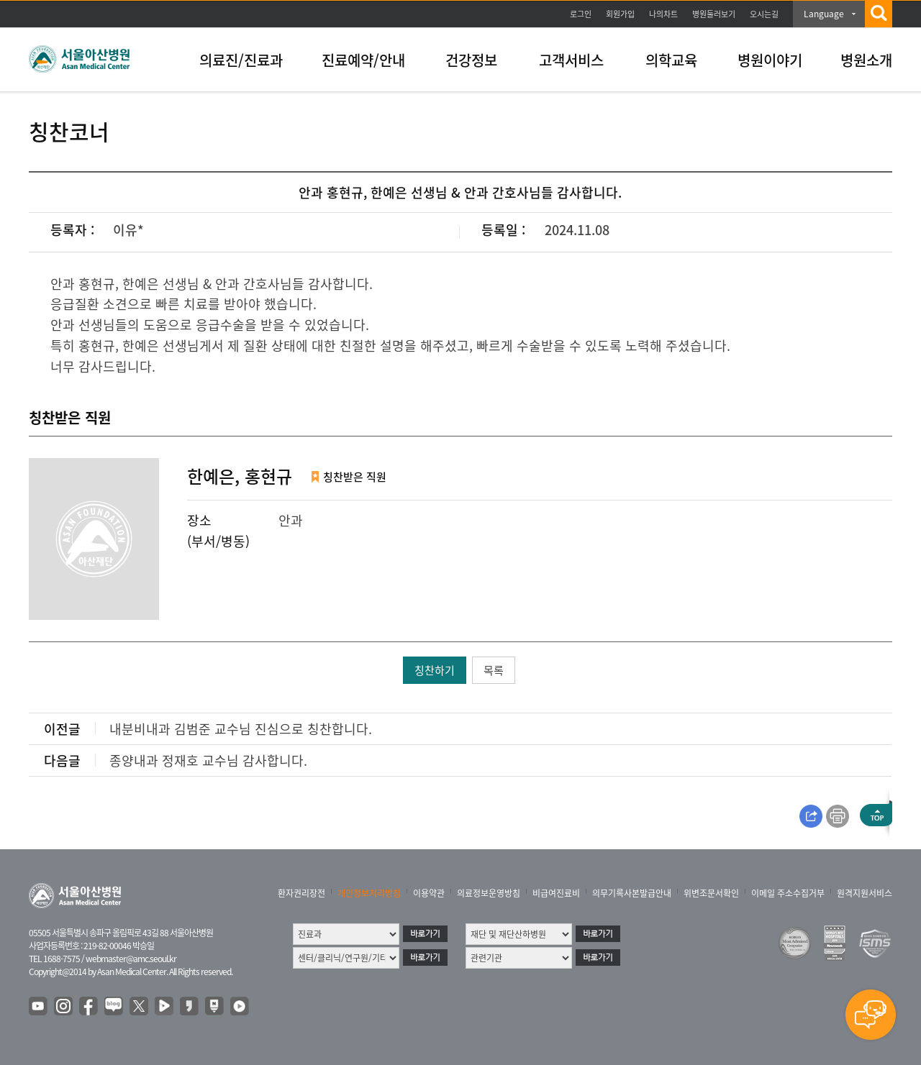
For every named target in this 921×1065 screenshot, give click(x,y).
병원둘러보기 (713, 14)
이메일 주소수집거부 (788, 893)
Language (824, 13)
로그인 (580, 14)
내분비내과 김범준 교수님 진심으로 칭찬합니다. (240, 729)
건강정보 (471, 60)
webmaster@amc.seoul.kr (131, 958)
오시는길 (764, 14)
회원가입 (620, 14)
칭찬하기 (434, 670)
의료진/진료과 (241, 60)
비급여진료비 (556, 893)
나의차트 (663, 14)
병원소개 (866, 60)
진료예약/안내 (363, 60)
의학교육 (671, 60)
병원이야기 (770, 60)
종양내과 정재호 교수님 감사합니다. (208, 760)
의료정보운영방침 (488, 893)
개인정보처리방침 (369, 893)
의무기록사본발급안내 (631, 893)
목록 (494, 670)
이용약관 (429, 893)
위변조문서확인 (711, 893)
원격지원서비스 (864, 893)
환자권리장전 (301, 893)
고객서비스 (571, 60)
